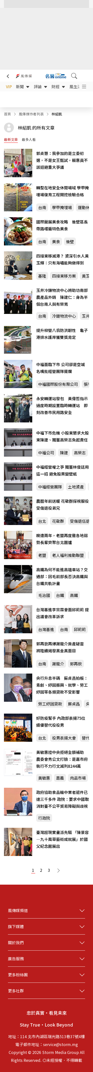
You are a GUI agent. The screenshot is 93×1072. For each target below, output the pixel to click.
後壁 (70, 241)
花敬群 (58, 521)
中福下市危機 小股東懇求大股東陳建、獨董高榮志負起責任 (62, 436)
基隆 (42, 276)
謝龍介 (58, 664)
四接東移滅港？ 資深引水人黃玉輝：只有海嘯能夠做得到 (62, 259)
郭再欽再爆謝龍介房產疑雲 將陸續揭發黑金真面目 (62, 647)
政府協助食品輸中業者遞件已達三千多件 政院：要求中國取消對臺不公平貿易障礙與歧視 (62, 799)
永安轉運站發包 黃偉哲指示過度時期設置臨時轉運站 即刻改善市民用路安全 (62, 405)
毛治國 (44, 595)
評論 (41, 86)
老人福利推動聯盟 (68, 555)
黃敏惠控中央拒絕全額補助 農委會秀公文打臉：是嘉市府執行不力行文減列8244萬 (62, 759)
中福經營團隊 (50, 487)
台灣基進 (46, 629)
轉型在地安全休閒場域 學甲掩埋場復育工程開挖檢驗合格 (62, 191)
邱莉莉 (80, 629)
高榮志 (80, 453)
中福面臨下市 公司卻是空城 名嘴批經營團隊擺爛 (60, 367)
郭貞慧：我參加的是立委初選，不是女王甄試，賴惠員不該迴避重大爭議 (62, 160)
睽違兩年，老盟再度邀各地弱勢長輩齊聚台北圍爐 (62, 538)
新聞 (23, 86)
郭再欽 (76, 664)
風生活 (78, 86)
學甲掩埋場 (62, 207)
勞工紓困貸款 (50, 704)
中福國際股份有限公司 (58, 384)
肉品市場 (78, 778)
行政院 (44, 818)
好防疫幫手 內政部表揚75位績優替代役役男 (60, 721)
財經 (58, 86)
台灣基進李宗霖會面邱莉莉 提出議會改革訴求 (62, 613)
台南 (42, 207)
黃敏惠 (44, 778)
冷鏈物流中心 (64, 316)
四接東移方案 (64, 276)
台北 (42, 521)
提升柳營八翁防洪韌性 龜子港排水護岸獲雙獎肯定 (62, 333)
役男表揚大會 (64, 738)
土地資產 (76, 487)
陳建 (64, 453)
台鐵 (60, 595)
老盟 (42, 555)
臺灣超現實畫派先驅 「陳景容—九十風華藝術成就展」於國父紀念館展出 (62, 839)
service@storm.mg (60, 1044)
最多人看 (29, 139)
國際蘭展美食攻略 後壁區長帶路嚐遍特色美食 (62, 225)
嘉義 (60, 778)
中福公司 (46, 453)
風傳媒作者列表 (31, 113)
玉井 (86, 316)
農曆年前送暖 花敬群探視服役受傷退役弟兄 (62, 504)
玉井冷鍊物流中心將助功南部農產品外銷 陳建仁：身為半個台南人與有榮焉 (62, 297)
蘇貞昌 (74, 704)
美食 (56, 241)
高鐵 (74, 595)
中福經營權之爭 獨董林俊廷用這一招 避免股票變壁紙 (62, 470)
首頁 (7, 113)
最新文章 (11, 139)
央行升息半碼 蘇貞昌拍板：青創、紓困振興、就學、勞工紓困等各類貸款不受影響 (62, 685)
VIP (9, 86)
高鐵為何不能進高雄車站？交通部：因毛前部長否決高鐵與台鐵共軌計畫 (62, 576)
